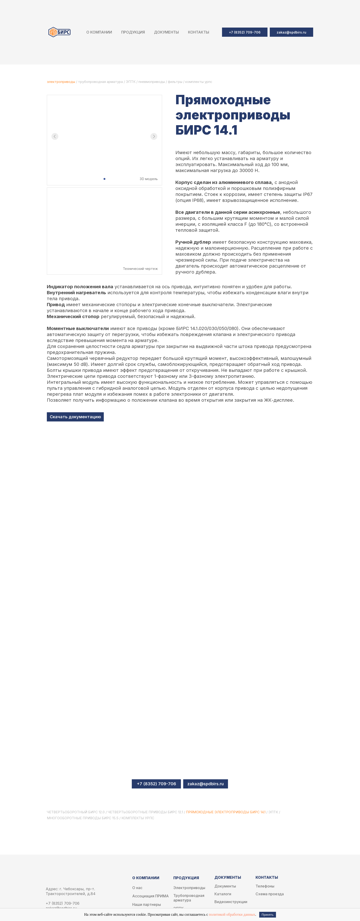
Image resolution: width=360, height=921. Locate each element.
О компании (99, 32)
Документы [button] (166, 32)
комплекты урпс (198, 81)
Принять (267, 914)
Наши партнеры (146, 904)
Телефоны (265, 886)
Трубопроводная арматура (188, 897)
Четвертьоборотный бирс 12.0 (76, 812)
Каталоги (222, 894)
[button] (291, 32)
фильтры (175, 81)
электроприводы (61, 81)
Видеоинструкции (230, 902)
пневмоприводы (152, 81)
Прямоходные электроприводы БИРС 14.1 (225, 812)
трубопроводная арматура (100, 81)
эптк (273, 812)
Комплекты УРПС (137, 818)
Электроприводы (189, 888)
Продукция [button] (133, 32)
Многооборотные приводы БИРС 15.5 (82, 818)
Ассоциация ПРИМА (150, 896)
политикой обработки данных (232, 914)
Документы (225, 886)
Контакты (198, 32)
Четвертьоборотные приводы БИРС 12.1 (145, 812)
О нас (137, 888)
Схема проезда (270, 894)
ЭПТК (130, 81)
